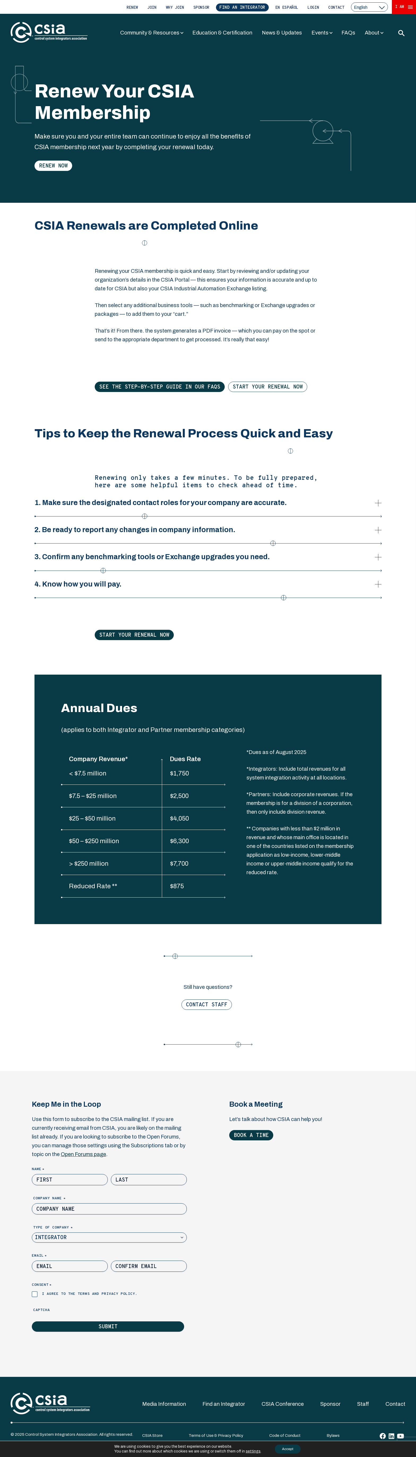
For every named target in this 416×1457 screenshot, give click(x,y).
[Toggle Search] (401, 33)
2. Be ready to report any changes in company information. (155, 535)
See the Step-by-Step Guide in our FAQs (159, 387)
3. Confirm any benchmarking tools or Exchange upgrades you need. (152, 562)
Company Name (58, 1198)
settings (251, 1451)
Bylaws (333, 1435)
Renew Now (53, 166)
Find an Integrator (242, 7)
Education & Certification (222, 33)
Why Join (175, 7)
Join (152, 7)
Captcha (41, 1310)
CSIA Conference (283, 1404)
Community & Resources (149, 33)
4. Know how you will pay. (160, 589)
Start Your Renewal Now (268, 387)
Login (313, 7)
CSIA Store (152, 1435)
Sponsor (201, 7)
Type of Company (62, 1227)
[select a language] (369, 7)
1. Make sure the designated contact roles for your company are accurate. (160, 507)
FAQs (348, 33)
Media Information (164, 1404)
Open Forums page (83, 1154)
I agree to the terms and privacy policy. (89, 1294)
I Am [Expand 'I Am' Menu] (404, 7)
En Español (286, 7)
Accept (287, 1449)
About (372, 33)
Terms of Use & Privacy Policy (216, 1435)
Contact (336, 7)
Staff (363, 1404)
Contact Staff (206, 1005)
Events (319, 33)
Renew (132, 7)
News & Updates (282, 33)
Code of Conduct (285, 1435)
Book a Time (251, 1135)
